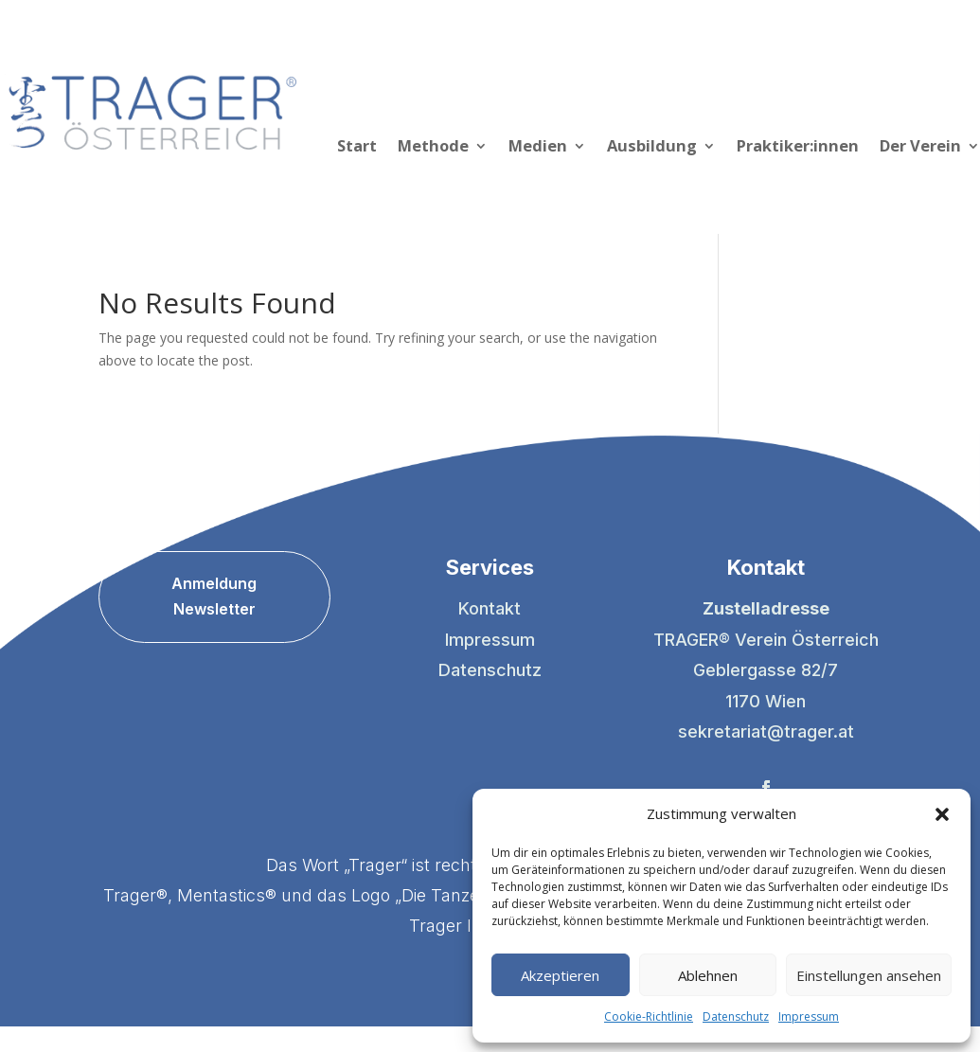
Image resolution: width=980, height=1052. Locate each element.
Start (357, 147)
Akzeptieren (560, 975)
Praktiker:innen (798, 147)
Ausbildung (652, 147)
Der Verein (920, 147)
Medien (537, 147)
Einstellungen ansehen (868, 975)
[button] (942, 814)
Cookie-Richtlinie (648, 1016)
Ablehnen (708, 975)
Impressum (808, 1016)
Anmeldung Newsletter (214, 596)
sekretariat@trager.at (766, 731)
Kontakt (489, 608)
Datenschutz (736, 1016)
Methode (433, 147)
